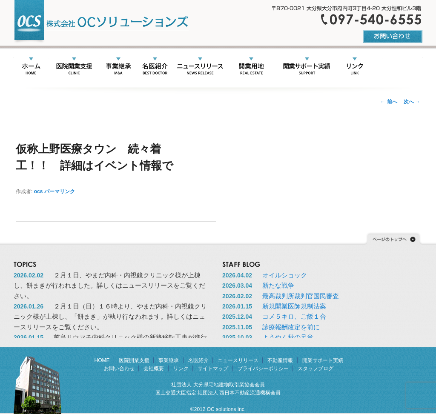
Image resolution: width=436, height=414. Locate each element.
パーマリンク (59, 191)
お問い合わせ (119, 368)
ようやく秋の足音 (287, 337)
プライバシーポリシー (263, 368)
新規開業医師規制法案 (294, 306)
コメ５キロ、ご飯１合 (294, 316)
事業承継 (118, 66)
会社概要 (389, 66)
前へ (388, 102)
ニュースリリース (200, 66)
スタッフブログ (315, 368)
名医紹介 (155, 66)
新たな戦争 (278, 285)
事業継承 (168, 360)
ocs (38, 191)
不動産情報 (251, 66)
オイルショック (284, 275)
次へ (412, 102)
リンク (354, 66)
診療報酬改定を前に (291, 327)
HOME (31, 66)
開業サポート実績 (306, 66)
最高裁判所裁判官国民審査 (300, 296)
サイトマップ (213, 368)
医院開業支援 (74, 66)
